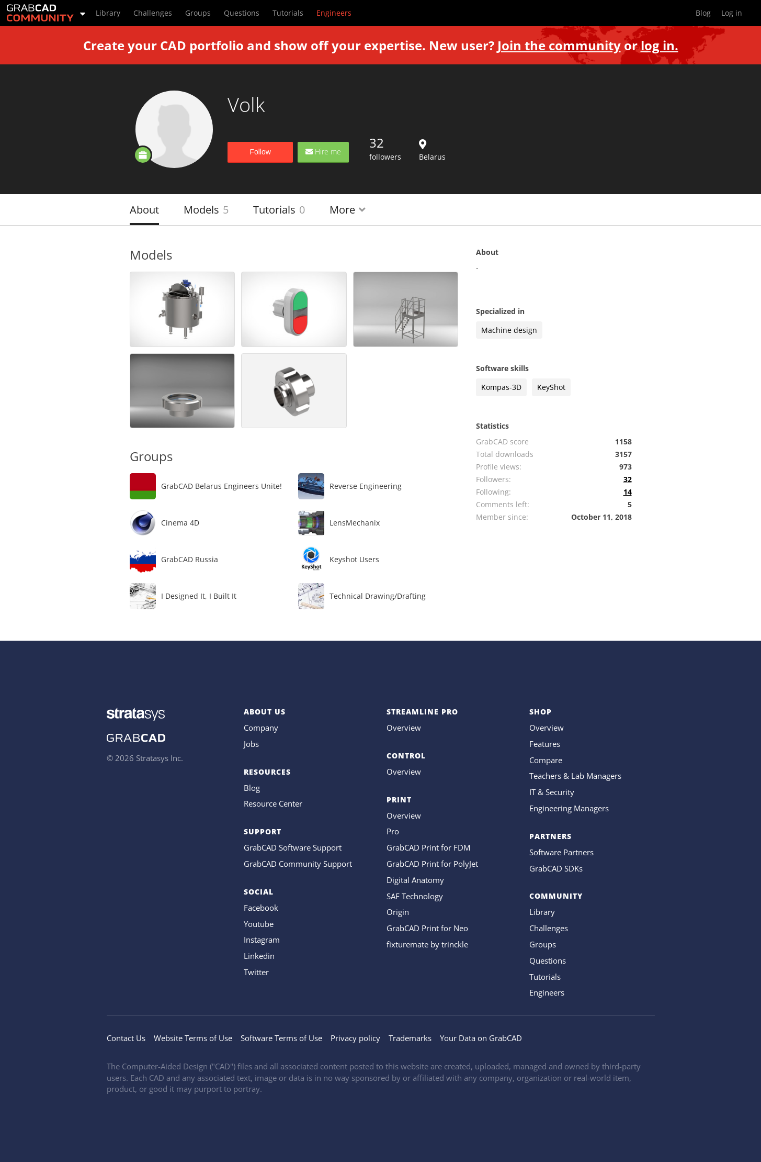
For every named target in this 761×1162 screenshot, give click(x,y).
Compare (545, 760)
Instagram (262, 939)
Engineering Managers (569, 808)
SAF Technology (415, 896)
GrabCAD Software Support (293, 847)
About (144, 210)
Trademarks (410, 1038)
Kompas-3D (501, 387)
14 (627, 492)
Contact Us (126, 1038)
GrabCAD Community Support (298, 863)
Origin (398, 912)
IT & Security (551, 792)
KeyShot (551, 387)
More (348, 210)
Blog (252, 788)
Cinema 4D (180, 523)
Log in (731, 13)
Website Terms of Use (193, 1038)
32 (627, 479)
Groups (542, 944)
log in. (659, 45)
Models (206, 210)
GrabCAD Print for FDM (428, 847)
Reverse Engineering (366, 486)
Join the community (559, 45)
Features (544, 744)
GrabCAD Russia (189, 559)
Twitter (256, 972)
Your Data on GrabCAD (481, 1038)
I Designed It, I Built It (198, 596)
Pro (393, 831)
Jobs (251, 744)
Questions (547, 960)
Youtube (259, 924)
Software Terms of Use (281, 1038)
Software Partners (561, 852)
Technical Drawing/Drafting (378, 596)
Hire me (323, 152)
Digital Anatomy (415, 880)
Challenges (548, 928)
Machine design (509, 330)
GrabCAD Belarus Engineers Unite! (221, 486)
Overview (404, 727)
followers (385, 148)
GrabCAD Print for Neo (427, 928)
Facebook (261, 907)
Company (261, 727)
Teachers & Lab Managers (575, 775)
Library (542, 912)
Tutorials (279, 210)
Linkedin (259, 956)
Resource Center (273, 803)
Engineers (546, 992)
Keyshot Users (354, 559)
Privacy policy (355, 1038)
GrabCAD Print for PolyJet (432, 863)
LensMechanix (355, 523)
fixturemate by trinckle (427, 944)
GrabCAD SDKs (556, 868)
